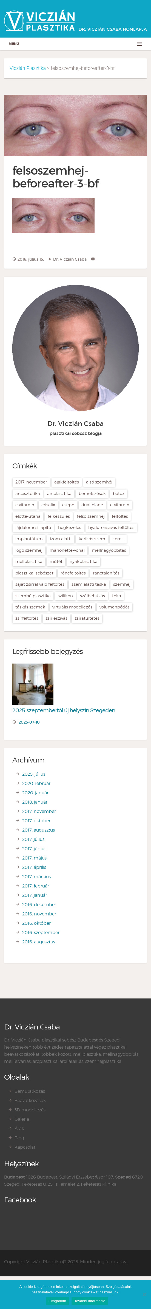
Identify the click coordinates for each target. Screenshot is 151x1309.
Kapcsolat (25, 1147)
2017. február (35, 886)
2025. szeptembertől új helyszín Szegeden (63, 710)
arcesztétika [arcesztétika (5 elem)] (27, 493)
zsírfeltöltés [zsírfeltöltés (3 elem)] (26, 618)
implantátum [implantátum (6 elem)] (29, 538)
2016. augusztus (38, 941)
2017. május (34, 858)
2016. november (39, 914)
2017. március (36, 876)
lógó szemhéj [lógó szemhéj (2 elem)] (28, 550)
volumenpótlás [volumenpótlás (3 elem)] (114, 607)
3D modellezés (30, 1109)
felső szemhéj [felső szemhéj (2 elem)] (91, 516)
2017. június (34, 848)
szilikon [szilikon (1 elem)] (65, 595)
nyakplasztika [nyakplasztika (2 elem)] (84, 561)
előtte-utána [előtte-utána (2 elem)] (28, 516)
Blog (19, 1137)
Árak (19, 1128)
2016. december (39, 904)
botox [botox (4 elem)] (118, 493)
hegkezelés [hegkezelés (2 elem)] (69, 527)
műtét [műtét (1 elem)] (56, 561)
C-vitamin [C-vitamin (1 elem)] (24, 504)
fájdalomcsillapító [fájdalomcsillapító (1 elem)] (33, 527)
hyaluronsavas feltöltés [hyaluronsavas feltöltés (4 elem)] (111, 527)
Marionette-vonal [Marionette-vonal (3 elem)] (67, 550)
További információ (89, 1301)
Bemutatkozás (30, 1091)
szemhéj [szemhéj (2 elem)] (121, 584)
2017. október (36, 820)
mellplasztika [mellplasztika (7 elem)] (28, 561)
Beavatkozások (30, 1100)
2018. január (34, 802)
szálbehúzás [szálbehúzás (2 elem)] (92, 595)
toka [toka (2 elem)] (116, 595)
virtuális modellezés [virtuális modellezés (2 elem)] (72, 607)
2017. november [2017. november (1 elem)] (31, 482)
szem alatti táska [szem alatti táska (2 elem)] (89, 584)
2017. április (34, 867)
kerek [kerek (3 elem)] (118, 538)
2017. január (34, 895)
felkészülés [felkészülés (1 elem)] (59, 516)
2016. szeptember (40, 932)
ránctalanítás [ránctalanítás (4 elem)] (106, 573)
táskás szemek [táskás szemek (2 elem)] (30, 607)
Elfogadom (57, 1301)
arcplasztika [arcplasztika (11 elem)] (59, 493)
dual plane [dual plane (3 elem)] (92, 504)
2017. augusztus (38, 830)
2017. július (33, 839)
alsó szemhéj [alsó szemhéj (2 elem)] (99, 482)
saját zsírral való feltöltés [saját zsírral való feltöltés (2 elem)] (39, 584)
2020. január (35, 792)
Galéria (22, 1119)
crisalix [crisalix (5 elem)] (48, 504)
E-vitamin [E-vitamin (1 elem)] (119, 504)
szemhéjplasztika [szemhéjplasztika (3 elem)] (33, 595)
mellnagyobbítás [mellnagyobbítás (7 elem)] (109, 550)
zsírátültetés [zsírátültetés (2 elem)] (87, 618)
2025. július (33, 774)
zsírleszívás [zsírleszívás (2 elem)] (56, 618)
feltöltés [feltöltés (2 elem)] (120, 516)
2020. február (36, 783)
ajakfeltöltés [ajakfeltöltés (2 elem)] (66, 482)
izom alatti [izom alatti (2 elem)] (61, 538)
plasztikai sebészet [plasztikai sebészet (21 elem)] (34, 573)
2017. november (39, 811)
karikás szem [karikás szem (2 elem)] (92, 538)
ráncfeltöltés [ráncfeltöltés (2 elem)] (73, 573)
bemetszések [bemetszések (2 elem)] (92, 493)
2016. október (36, 923)
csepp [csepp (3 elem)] (68, 504)
